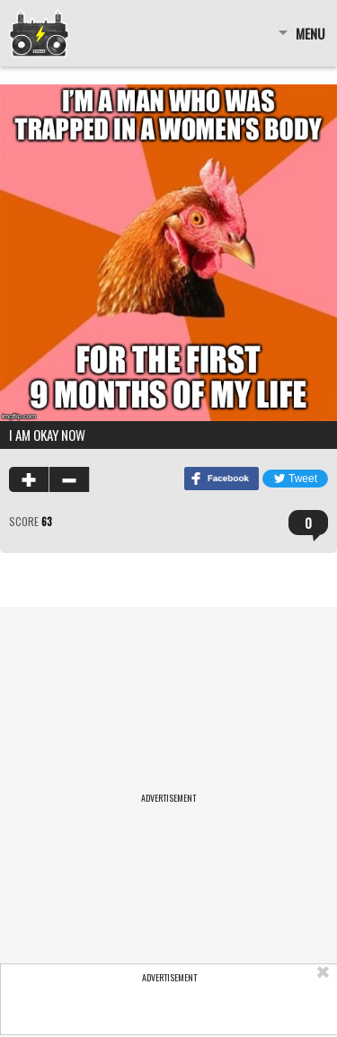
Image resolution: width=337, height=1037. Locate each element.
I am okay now (47, 434)
